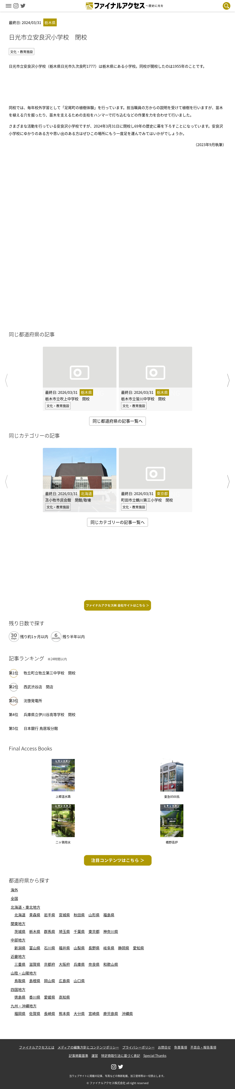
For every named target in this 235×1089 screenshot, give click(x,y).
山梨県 (79, 948)
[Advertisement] (117, 86)
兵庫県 (79, 964)
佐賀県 (34, 1013)
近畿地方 (18, 956)
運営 (94, 1055)
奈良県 (94, 964)
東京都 (94, 931)
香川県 (34, 997)
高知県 (64, 997)
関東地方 (18, 923)
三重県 (19, 964)
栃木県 (34, 931)
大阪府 (64, 964)
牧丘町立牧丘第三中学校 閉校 (49, 673)
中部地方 (18, 940)
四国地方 (18, 989)
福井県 (64, 948)
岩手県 (49, 915)
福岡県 (19, 1013)
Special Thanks (154, 1055)
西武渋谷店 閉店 (38, 686)
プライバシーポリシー (138, 1047)
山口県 (79, 980)
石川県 (49, 948)
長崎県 (49, 1013)
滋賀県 (34, 964)
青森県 (34, 915)
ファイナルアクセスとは (36, 1047)
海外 (14, 890)
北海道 (19, 915)
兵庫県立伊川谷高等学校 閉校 (49, 714)
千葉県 (79, 931)
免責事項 (180, 1047)
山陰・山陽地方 (24, 973)
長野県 (94, 948)
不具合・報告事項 (203, 1047)
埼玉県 (64, 931)
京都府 (49, 964)
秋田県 (79, 915)
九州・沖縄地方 (24, 1006)
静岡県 (123, 948)
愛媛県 (49, 997)
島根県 (34, 980)
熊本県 (64, 1013)
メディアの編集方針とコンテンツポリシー (88, 1047)
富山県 (34, 948)
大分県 (79, 1013)
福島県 (108, 915)
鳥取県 (19, 980)
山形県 (94, 915)
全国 (14, 898)
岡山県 (49, 980)
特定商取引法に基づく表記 (120, 1055)
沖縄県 (127, 1013)
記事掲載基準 (78, 1055)
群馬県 (49, 931)
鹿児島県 (110, 1013)
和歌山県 (110, 964)
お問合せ (164, 1047)
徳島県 (19, 997)
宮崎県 (94, 1013)
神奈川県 (110, 931)
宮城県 (64, 915)
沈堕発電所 (33, 700)
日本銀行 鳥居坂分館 (41, 728)
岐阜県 (108, 948)
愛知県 (138, 948)
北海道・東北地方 (25, 907)
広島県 (64, 980)
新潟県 (19, 948)
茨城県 (19, 931)
